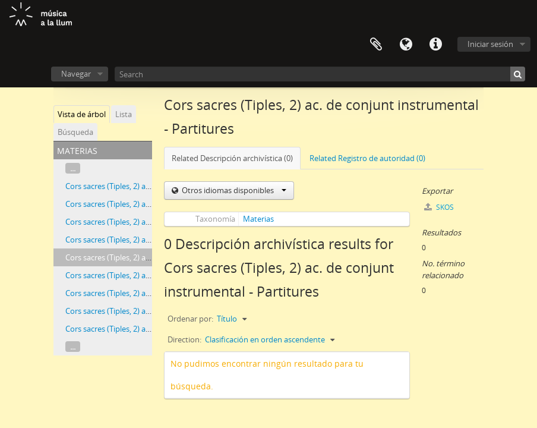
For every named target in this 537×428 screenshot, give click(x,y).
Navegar (76, 73)
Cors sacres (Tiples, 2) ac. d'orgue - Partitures (143, 186)
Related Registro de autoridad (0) (367, 158)
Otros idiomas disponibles (233, 190)
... (72, 168)
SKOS (439, 207)
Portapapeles (376, 44)
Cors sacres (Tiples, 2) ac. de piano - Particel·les (146, 293)
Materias (258, 218)
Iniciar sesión (490, 44)
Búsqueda (75, 132)
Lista (123, 114)
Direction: (184, 339)
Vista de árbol (82, 114)
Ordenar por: (190, 318)
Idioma (406, 44)
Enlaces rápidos (435, 44)
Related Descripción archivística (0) (232, 158)
